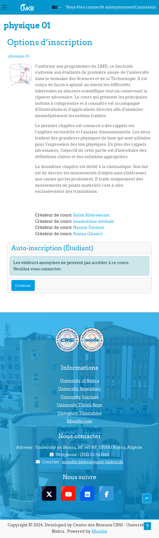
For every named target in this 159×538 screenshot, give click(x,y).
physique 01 (18, 56)
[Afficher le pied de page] (147, 526)
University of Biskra (79, 380)
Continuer (23, 285)
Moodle (99, 531)
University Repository (79, 388)
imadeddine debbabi (93, 221)
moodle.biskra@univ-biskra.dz (92, 462)
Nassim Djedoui (88, 227)
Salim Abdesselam (91, 215)
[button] (56, 7)
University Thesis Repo (79, 405)
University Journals (79, 397)
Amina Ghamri (88, 233)
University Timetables (79, 413)
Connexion (145, 7)
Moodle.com (79, 421)
